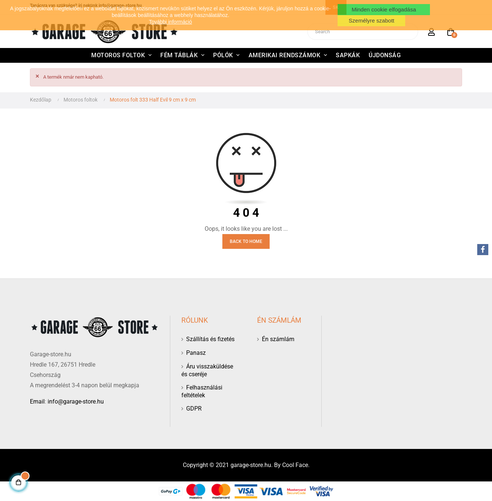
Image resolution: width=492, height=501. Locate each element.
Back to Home (246, 241)
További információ (170, 22)
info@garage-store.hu (76, 401)
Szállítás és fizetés (210, 339)
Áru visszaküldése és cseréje (207, 370)
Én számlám (278, 339)
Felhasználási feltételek (201, 391)
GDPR (194, 408)
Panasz (196, 352)
